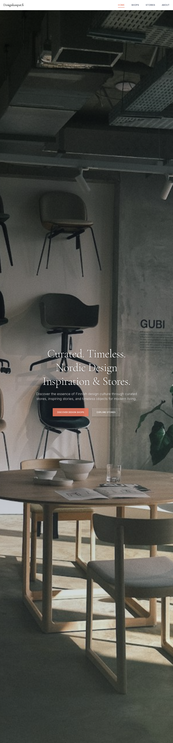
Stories (150, 5)
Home (121, 5)
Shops (135, 5)
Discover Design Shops (70, 412)
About (166, 5)
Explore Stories (106, 412)
